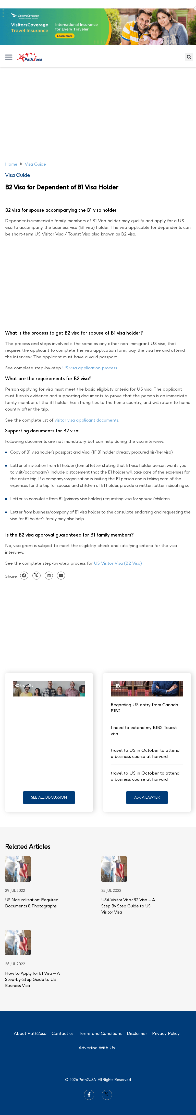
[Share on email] (61, 576)
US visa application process (89, 367)
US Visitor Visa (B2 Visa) (118, 563)
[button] (49, 797)
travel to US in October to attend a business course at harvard (145, 753)
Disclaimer (137, 1033)
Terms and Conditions (100, 1033)
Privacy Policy (166, 1033)
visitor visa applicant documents (86, 420)
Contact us (63, 1033)
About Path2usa (30, 1033)
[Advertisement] (98, 106)
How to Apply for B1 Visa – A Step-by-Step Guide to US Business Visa (32, 979)
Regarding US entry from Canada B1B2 (144, 707)
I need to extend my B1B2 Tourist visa (144, 730)
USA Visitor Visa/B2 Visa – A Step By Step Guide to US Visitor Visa (128, 906)
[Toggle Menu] (9, 57)
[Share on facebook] (24, 576)
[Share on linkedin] (49, 576)
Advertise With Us (97, 1047)
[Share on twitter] (36, 576)
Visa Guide (17, 175)
